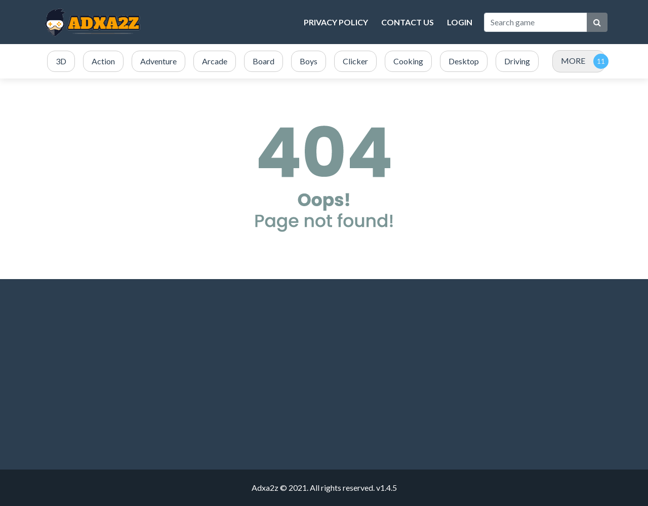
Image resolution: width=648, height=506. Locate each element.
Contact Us (407, 22)
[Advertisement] (131, 374)
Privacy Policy (336, 22)
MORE (573, 60)
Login (459, 22)
